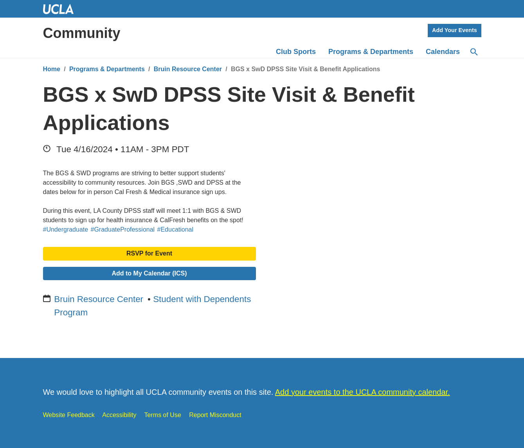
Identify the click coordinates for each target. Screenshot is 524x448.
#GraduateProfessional (123, 229)
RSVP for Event (149, 253)
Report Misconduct (215, 415)
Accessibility (119, 415)
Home (51, 69)
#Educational (175, 229)
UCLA (62, 9)
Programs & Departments (107, 69)
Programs (370, 52)
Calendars (443, 52)
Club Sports (296, 52)
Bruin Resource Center (188, 69)
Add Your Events (454, 30)
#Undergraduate (65, 229)
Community (82, 33)
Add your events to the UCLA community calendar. (362, 392)
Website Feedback (69, 415)
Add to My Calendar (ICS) (149, 273)
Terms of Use (162, 415)
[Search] (473, 52)
